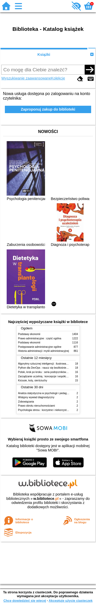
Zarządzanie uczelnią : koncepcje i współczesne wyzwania (51, 376)
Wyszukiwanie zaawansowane (26, 78)
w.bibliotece (46, 499)
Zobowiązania (26, 401)
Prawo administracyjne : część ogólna (39, 338)
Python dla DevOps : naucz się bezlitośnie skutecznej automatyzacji (57, 367)
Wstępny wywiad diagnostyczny (36, 397)
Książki (43, 54)
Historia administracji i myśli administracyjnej (43, 351)
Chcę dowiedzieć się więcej (24, 601)
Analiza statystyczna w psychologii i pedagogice (45, 393)
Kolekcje (58, 78)
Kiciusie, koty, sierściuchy (32, 380)
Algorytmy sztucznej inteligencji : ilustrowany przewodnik (50, 363)
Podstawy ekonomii (29, 334)
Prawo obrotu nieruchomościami (36, 405)
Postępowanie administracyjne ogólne (39, 346)
